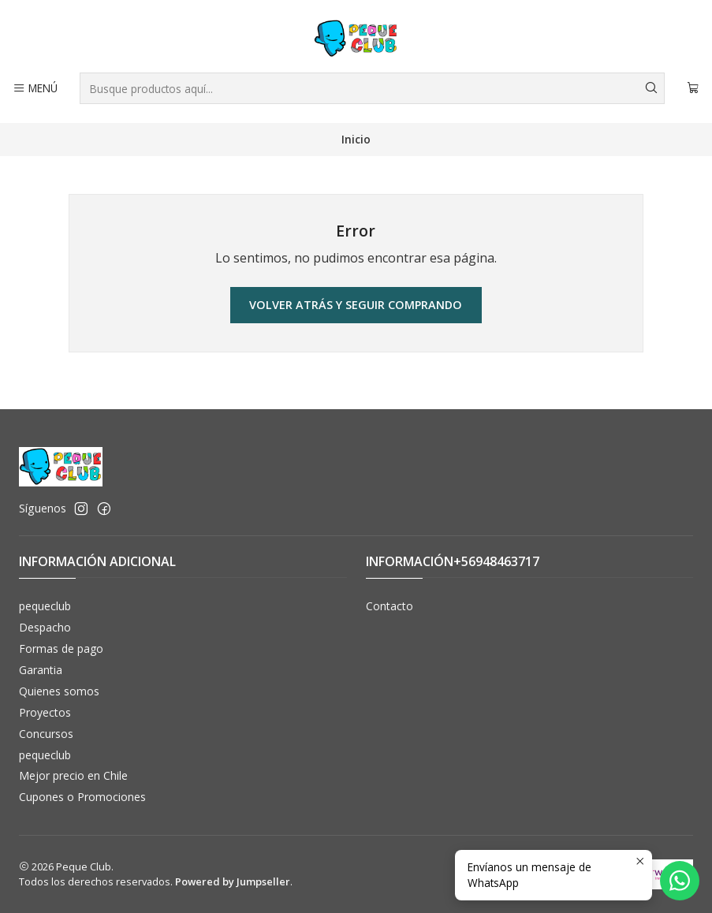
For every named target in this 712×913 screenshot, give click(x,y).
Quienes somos (59, 691)
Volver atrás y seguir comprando (355, 304)
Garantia (40, 669)
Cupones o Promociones (82, 796)
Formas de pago (61, 648)
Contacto (389, 605)
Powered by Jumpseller (232, 881)
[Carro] (693, 88)
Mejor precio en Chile (73, 775)
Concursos (46, 733)
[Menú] (35, 88)
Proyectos (45, 712)
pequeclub (45, 605)
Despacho (45, 627)
